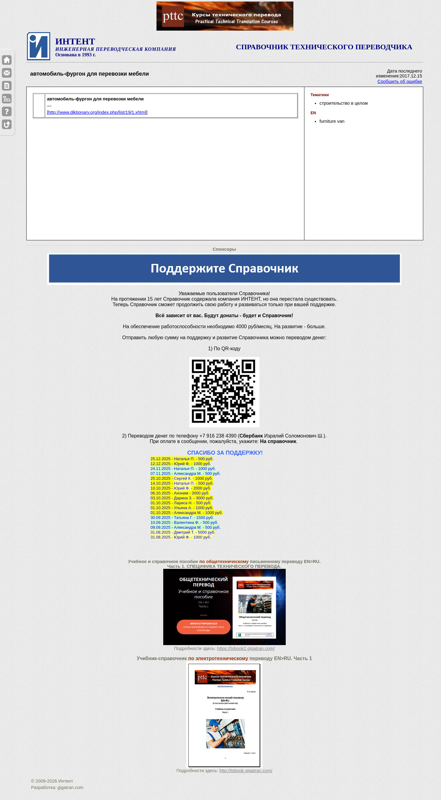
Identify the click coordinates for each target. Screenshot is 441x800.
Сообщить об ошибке (400, 81)
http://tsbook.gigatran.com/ (245, 770)
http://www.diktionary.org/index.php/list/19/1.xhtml (97, 112)
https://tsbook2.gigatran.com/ (246, 648)
